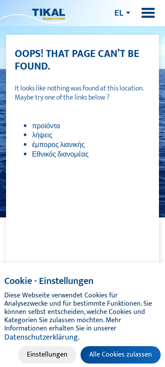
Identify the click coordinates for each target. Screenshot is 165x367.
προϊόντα (46, 126)
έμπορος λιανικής (58, 145)
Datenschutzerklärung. (42, 337)
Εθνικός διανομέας (60, 154)
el (118, 12)
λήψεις (42, 135)
